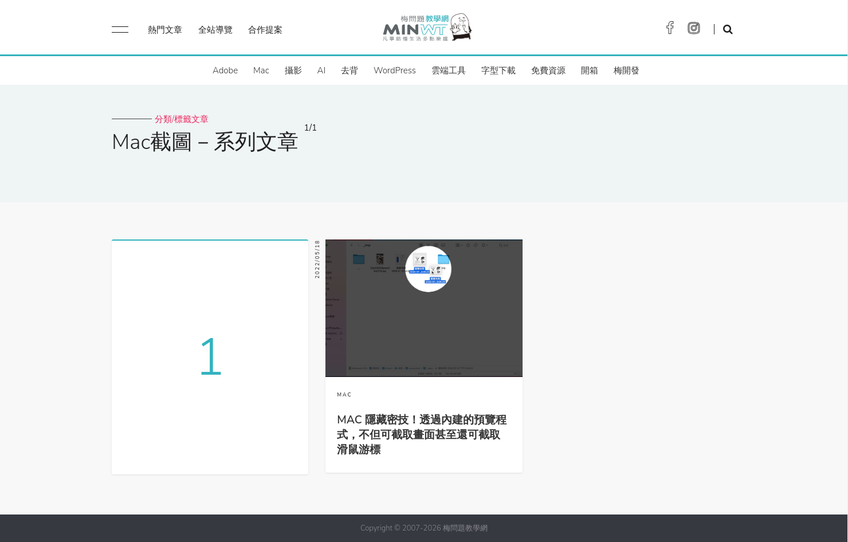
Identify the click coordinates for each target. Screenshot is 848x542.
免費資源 (548, 70)
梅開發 (626, 70)
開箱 (589, 70)
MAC (344, 394)
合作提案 (265, 30)
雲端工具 (448, 70)
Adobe (225, 70)
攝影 (293, 70)
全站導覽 (215, 30)
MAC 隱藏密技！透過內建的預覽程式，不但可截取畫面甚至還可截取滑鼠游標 (421, 435)
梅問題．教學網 (426, 30)
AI (321, 70)
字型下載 (498, 70)
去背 (349, 70)
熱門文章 (165, 30)
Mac (261, 70)
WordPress (395, 70)
